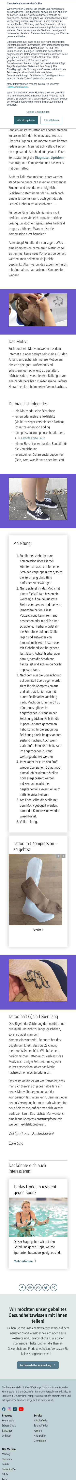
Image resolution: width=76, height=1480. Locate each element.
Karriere (38, 1430)
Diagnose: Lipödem (49, 157)
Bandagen (7, 1430)
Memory (6, 1454)
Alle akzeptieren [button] (25, 120)
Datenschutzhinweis (18, 87)
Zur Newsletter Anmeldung (35, 1365)
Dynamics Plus (9, 1469)
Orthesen (6, 1435)
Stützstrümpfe (9, 1425)
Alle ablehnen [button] (51, 120)
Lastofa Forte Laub (32, 438)
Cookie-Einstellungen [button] (38, 111)
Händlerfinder (41, 1420)
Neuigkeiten (40, 1435)
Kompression (8, 1420)
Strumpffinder (41, 1425)
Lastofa (5, 1464)
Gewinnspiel (40, 1440)
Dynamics (7, 1459)
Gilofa (5, 1474)
